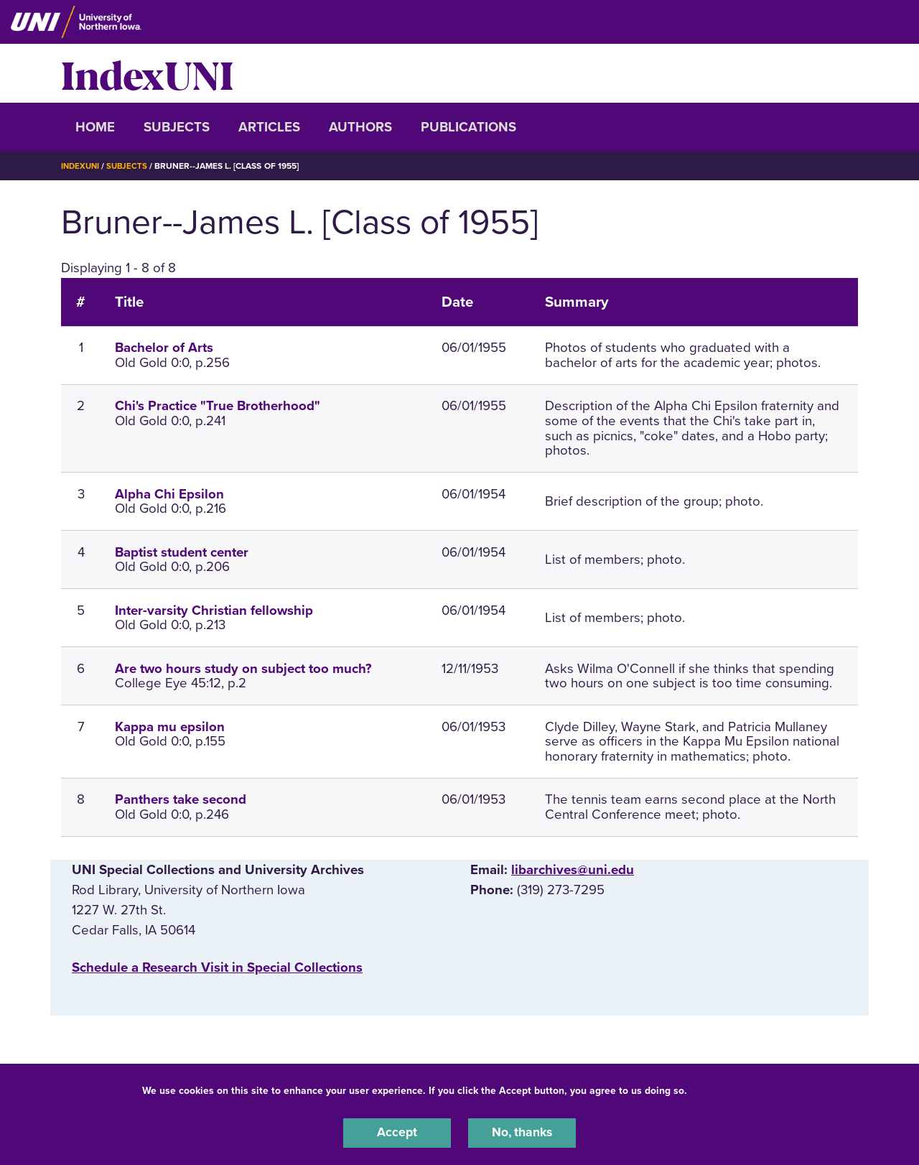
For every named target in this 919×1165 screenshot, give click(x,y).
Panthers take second (180, 799)
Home (95, 127)
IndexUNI (147, 73)
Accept (397, 1132)
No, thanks (522, 1132)
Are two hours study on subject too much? (243, 668)
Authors (360, 127)
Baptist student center (181, 552)
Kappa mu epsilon (170, 726)
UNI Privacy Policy (735, 1088)
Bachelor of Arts (164, 348)
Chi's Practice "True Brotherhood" (217, 406)
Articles (269, 127)
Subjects (177, 127)
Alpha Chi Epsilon (169, 493)
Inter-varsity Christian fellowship (214, 610)
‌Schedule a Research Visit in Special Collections (217, 967)
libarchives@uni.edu (572, 870)
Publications (468, 127)
